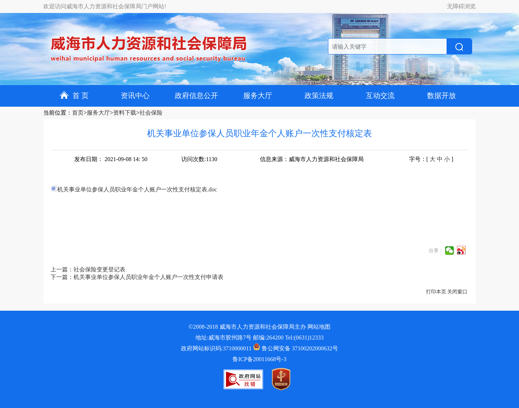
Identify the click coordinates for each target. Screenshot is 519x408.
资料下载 (124, 113)
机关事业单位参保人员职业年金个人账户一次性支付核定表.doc (134, 189)
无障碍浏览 (461, 6)
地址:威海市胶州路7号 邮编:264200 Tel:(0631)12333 (259, 337)
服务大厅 (257, 95)
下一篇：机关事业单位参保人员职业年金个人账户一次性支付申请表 (136, 277)
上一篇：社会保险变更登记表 (87, 269)
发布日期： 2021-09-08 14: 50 (110, 159)
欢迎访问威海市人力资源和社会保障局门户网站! (104, 6)
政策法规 (319, 95)
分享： (436, 250)
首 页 (74, 95)
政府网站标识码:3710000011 (216, 348)
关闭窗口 (457, 291)
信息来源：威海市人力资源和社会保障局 (312, 159)
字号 (415, 159)
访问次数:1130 (199, 159)
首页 (78, 113)
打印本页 (436, 291)
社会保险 (151, 113)
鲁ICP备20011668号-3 (259, 359)
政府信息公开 (196, 95)
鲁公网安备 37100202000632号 (295, 348)
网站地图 (319, 327)
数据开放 (441, 95)
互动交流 (380, 95)
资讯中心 (135, 95)
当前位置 (54, 113)
